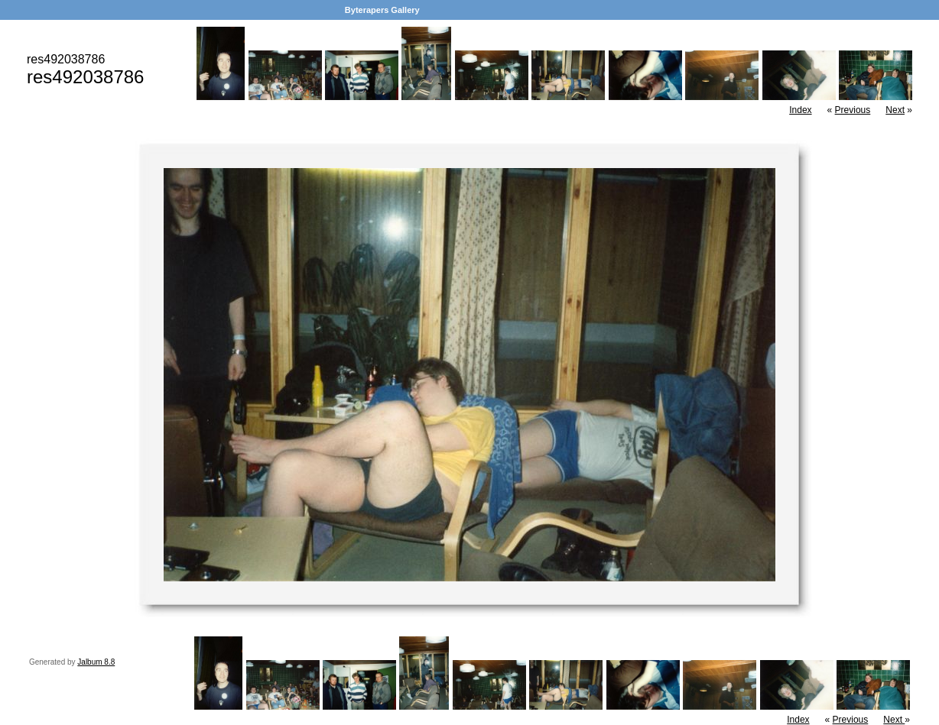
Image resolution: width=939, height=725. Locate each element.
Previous (853, 110)
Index (800, 110)
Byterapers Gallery (382, 10)
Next (895, 110)
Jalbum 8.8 (96, 662)
